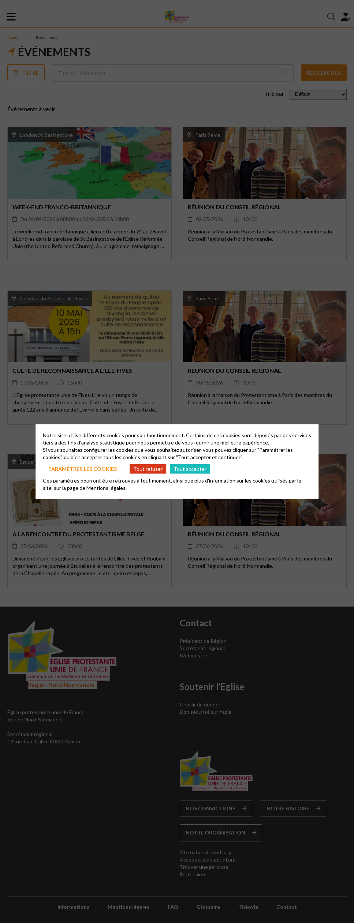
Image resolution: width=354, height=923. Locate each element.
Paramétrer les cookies (82, 468)
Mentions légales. (106, 488)
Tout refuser (148, 468)
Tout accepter (190, 468)
